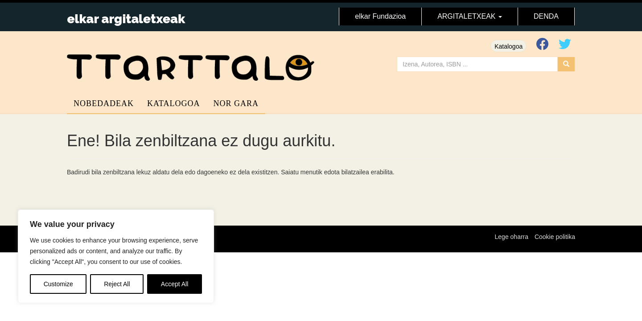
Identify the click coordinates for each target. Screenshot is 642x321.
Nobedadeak (104, 103)
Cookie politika (555, 236)
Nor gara (236, 103)
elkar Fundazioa (380, 16)
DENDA (546, 16)
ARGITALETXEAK (469, 16)
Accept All (174, 284)
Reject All (117, 284)
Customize (58, 284)
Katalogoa (508, 46)
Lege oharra (512, 236)
